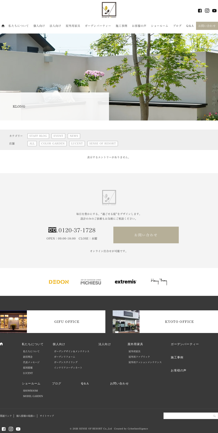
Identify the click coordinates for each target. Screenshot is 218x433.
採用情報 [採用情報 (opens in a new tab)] (28, 368)
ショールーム (160, 25)
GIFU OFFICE (67, 322)
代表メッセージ (31, 362)
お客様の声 (139, 25)
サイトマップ (47, 416)
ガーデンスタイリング (66, 362)
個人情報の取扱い (25, 416)
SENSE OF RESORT (102, 143)
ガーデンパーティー (98, 25)
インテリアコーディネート (68, 368)
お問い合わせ (207, 25)
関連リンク (6, 416)
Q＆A (190, 25)
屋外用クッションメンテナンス (145, 362)
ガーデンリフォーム (64, 357)
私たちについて (18, 25)
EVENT (58, 136)
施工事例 (122, 25)
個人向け (39, 25)
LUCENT (77, 143)
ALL (32, 143)
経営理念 (28, 357)
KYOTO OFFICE (179, 322)
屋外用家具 (73, 25)
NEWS (74, 136)
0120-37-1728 (77, 230)
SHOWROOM (30, 391)
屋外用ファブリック (139, 357)
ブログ (177, 25)
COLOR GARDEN (53, 143)
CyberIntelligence (138, 429)
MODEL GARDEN (33, 396)
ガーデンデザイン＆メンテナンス (71, 351)
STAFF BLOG (38, 136)
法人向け (55, 25)
